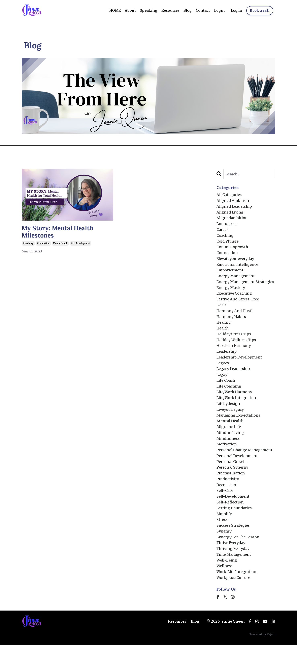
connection (43, 243)
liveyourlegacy (230, 409)
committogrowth (232, 247)
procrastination (231, 473)
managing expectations (238, 415)
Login (219, 10)
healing (224, 322)
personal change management (244, 450)
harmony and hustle (236, 310)
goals (222, 305)
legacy (223, 363)
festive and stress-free (238, 299)
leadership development (239, 357)
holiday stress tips (234, 334)
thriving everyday (233, 549)
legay (222, 374)
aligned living (230, 212)
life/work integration (236, 398)
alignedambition (232, 218)
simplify (224, 514)
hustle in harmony (234, 345)
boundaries (227, 223)
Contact (203, 10)
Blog (187, 10)
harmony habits (231, 316)
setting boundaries (234, 508)
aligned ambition (233, 200)
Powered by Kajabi (262, 635)
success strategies (233, 525)
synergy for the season (238, 537)
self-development (80, 243)
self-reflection (230, 502)
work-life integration (237, 572)
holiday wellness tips (236, 340)
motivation (227, 444)
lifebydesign (228, 403)
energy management (236, 276)
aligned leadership (234, 206)
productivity (228, 479)
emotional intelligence (237, 264)
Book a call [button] (260, 10)
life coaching (229, 386)
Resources (170, 10)
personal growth (232, 462)
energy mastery (231, 287)
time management (234, 554)
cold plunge (228, 241)
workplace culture (233, 578)
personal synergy (232, 467)
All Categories (229, 194)
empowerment (230, 270)
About (130, 10)
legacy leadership (233, 369)
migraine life (229, 427)
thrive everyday (231, 543)
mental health (60, 243)
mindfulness (228, 438)
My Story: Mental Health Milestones (57, 232)
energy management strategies (245, 281)
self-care (225, 491)
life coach (226, 380)
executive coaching (234, 293)
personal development (237, 456)
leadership (227, 351)
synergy (224, 531)
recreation (226, 485)
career (222, 229)
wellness (225, 566)
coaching (28, 243)
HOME (115, 10)
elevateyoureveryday (235, 258)
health (223, 328)
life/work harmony (234, 392)
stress (222, 520)
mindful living (230, 432)
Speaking (148, 10)
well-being (227, 560)
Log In (236, 10)
